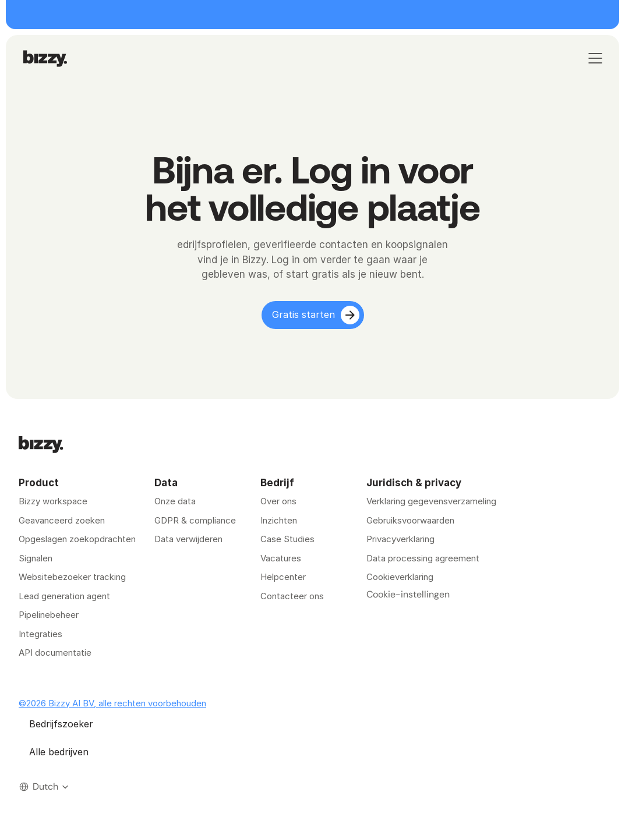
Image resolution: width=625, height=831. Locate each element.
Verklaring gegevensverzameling (431, 501)
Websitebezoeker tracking (72, 576)
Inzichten (278, 520)
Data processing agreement (422, 558)
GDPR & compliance (195, 520)
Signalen (35, 558)
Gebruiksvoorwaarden (410, 520)
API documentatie (55, 652)
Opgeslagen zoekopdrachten (77, 538)
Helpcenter (283, 576)
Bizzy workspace (53, 501)
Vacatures (280, 558)
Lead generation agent (64, 596)
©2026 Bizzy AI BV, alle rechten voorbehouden (112, 703)
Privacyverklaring (400, 538)
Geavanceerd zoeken (62, 520)
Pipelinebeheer (49, 614)
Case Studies (287, 538)
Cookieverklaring (399, 576)
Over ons (278, 501)
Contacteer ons (292, 596)
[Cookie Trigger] (408, 594)
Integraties (40, 633)
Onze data (175, 501)
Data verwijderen (188, 538)
